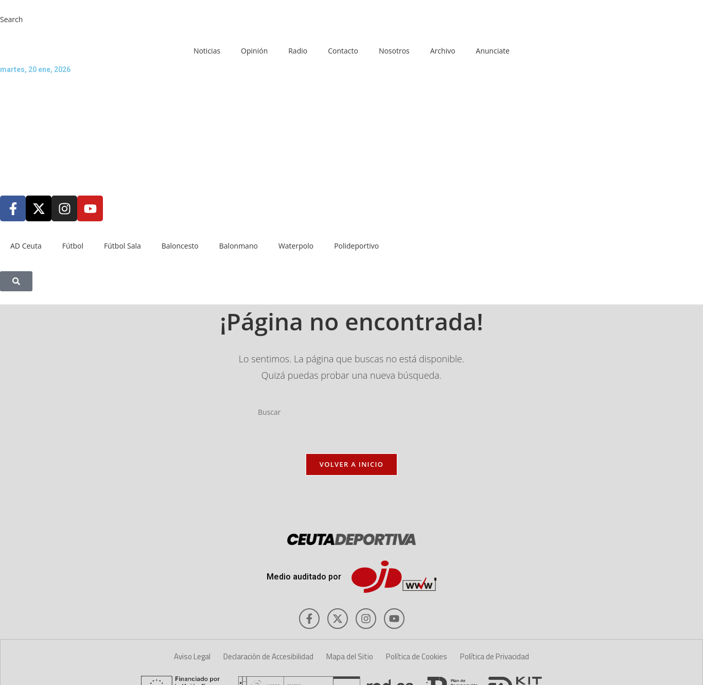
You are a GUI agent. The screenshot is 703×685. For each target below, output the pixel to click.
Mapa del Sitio (349, 656)
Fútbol (72, 246)
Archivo (442, 51)
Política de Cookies (416, 656)
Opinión (254, 51)
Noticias (207, 51)
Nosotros (394, 51)
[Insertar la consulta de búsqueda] (351, 412)
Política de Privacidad (494, 656)
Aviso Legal (192, 656)
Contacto (343, 51)
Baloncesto (180, 246)
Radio (297, 51)
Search (11, 19)
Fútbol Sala (122, 246)
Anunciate (492, 51)
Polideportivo (356, 246)
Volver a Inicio (351, 464)
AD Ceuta (26, 246)
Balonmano (238, 246)
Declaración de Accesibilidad (268, 656)
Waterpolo (295, 246)
